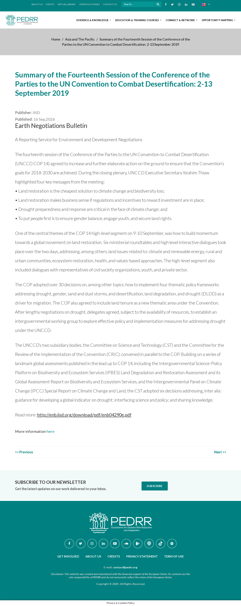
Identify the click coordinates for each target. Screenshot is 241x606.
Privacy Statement (142, 556)
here (50, 431)
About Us (37, 4)
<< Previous (24, 452)
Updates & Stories (89, 4)
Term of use (174, 556)
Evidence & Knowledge (92, 20)
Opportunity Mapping (218, 20)
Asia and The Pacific (80, 39)
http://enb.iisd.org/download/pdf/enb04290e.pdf (84, 414)
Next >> (220, 452)
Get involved (68, 556)
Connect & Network (181, 20)
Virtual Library (66, 4)
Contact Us (110, 4)
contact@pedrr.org (125, 567)
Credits (113, 556)
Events (50, 4)
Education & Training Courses (137, 20)
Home (55, 39)
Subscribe (155, 486)
